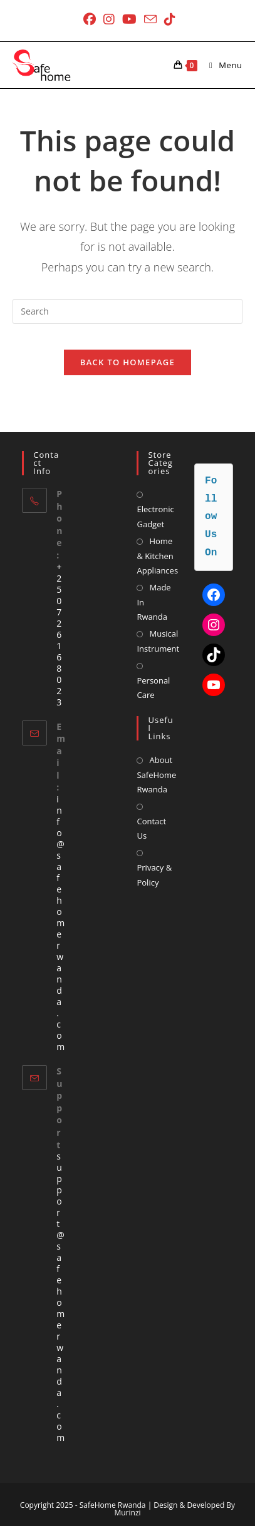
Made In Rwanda (153, 602)
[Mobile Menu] (221, 65)
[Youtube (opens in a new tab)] (129, 19)
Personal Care (153, 687)
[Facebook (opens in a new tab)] (90, 19)
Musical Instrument (158, 641)
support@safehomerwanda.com (60, 1296)
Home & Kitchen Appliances (157, 555)
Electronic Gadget (155, 516)
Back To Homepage (127, 362)
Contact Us (151, 828)
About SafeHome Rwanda (156, 774)
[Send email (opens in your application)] (150, 19)
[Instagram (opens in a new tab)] (109, 19)
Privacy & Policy (154, 874)
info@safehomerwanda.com (60, 923)
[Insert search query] (127, 311)
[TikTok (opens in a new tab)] (167, 19)
